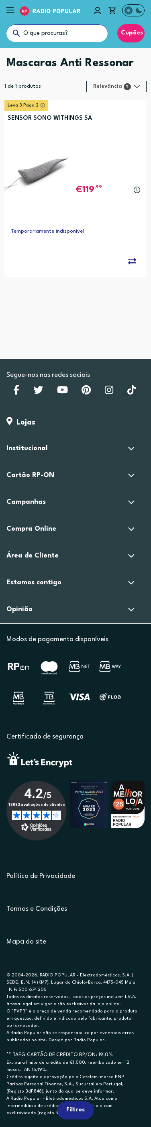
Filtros (75, 1110)
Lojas (20, 422)
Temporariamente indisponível (47, 231)
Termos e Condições (36, 909)
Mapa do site (26, 941)
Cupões (131, 33)
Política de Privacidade (40, 876)
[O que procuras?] (57, 33)
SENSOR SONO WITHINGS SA (50, 118)
